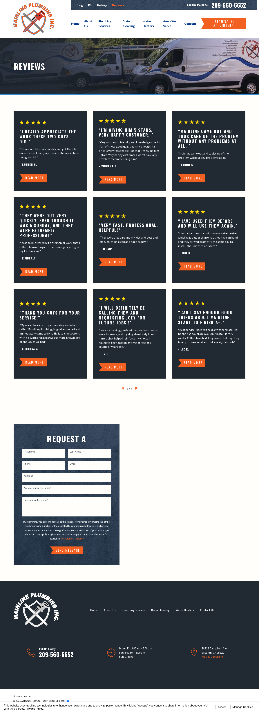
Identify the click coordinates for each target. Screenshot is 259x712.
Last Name (71, 451)
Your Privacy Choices (56, 700)
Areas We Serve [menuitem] (169, 23)
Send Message (64, 550)
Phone (23, 463)
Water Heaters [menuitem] (148, 23)
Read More (34, 178)
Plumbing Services (133, 610)
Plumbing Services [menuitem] (104, 23)
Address (24, 475)
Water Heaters (185, 610)
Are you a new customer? (34, 488)
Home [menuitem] (75, 23)
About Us (110, 610)
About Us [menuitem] (88, 23)
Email (69, 463)
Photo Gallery (97, 5)
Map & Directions (213, 656)
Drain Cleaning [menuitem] (129, 23)
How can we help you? (32, 500)
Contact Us (207, 610)
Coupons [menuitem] (190, 23)
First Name (26, 451)
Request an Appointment (224, 23)
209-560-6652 (228, 5)
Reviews (118, 5)
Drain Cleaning (160, 610)
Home (94, 610)
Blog (80, 5)
